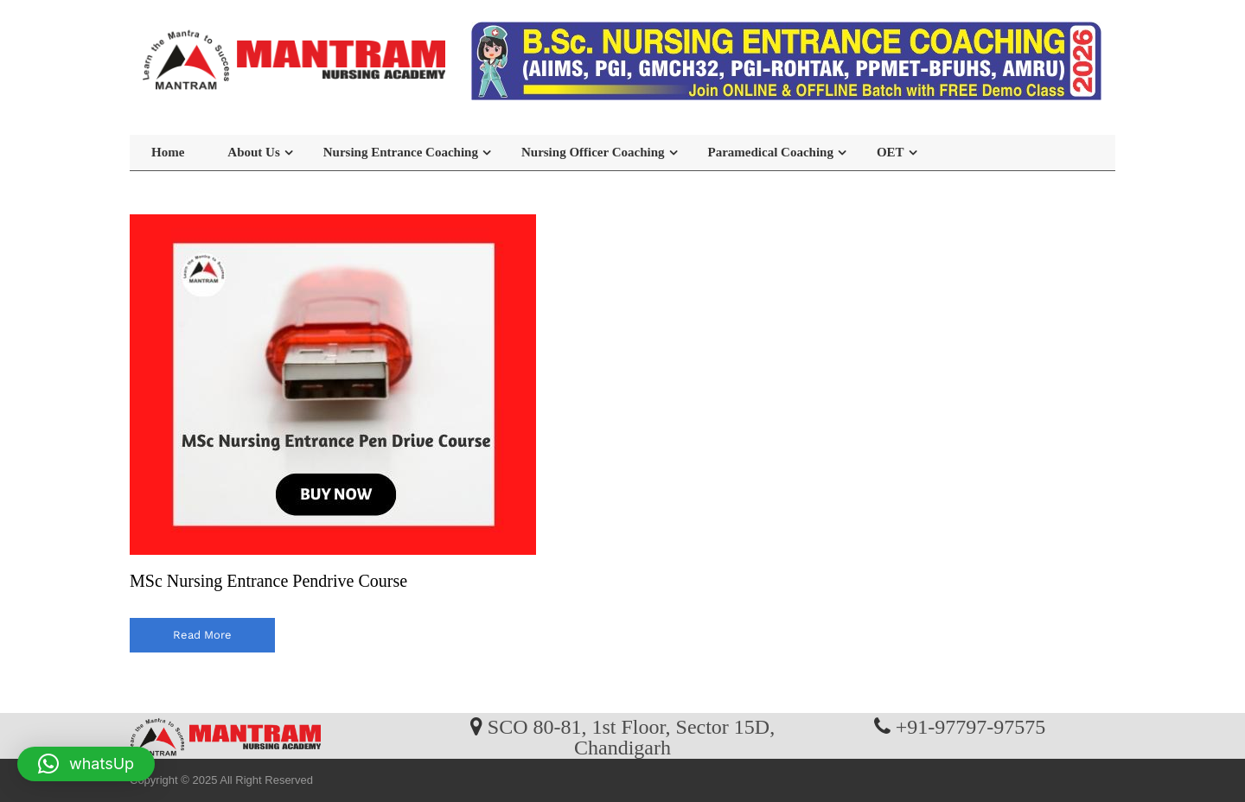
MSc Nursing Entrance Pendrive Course (268, 580)
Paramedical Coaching (770, 152)
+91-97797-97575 (971, 726)
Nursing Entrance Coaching (400, 152)
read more (202, 634)
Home (167, 152)
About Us (253, 152)
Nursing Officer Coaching (593, 152)
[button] (86, 764)
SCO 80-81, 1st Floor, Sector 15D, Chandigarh (631, 736)
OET (890, 152)
